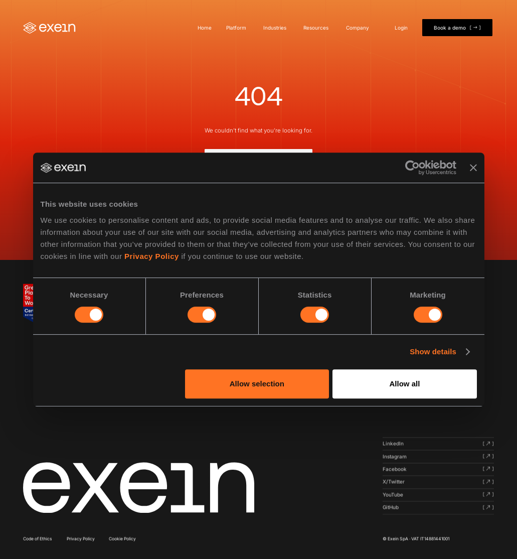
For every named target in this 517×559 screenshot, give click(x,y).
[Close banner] (473, 167)
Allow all (405, 383)
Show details (433, 351)
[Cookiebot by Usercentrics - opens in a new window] (412, 167)
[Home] (49, 28)
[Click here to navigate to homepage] (138, 487)
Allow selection (257, 383)
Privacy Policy (151, 256)
